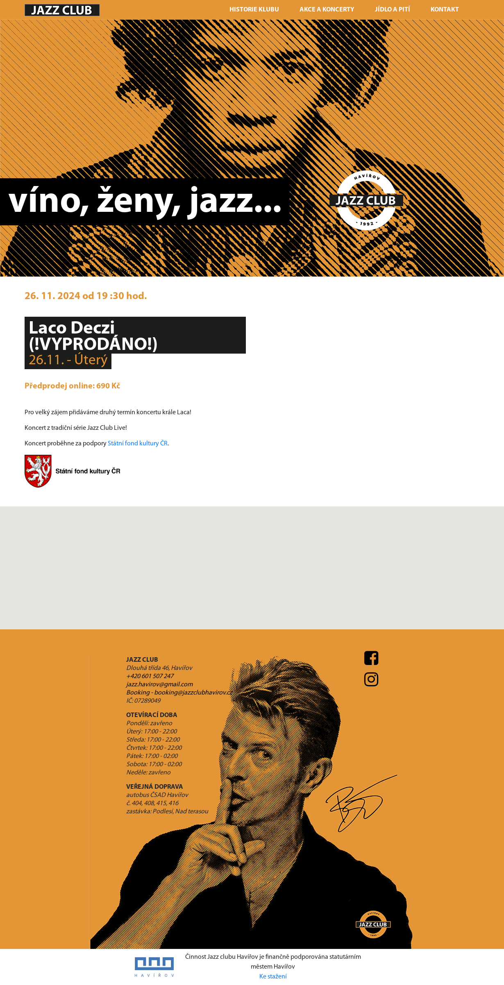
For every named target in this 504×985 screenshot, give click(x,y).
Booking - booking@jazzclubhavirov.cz (179, 693)
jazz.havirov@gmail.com (159, 684)
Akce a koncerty (327, 10)
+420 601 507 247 (149, 676)
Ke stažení (273, 977)
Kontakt (445, 10)
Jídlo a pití (392, 10)
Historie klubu (254, 10)
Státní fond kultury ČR (138, 443)
